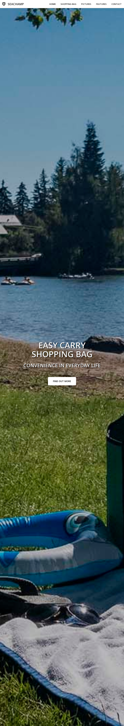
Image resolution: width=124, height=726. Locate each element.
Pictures (86, 4)
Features (101, 4)
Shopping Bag (68, 4)
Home (52, 4)
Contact (116, 4)
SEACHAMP (16, 4)
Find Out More (62, 381)
